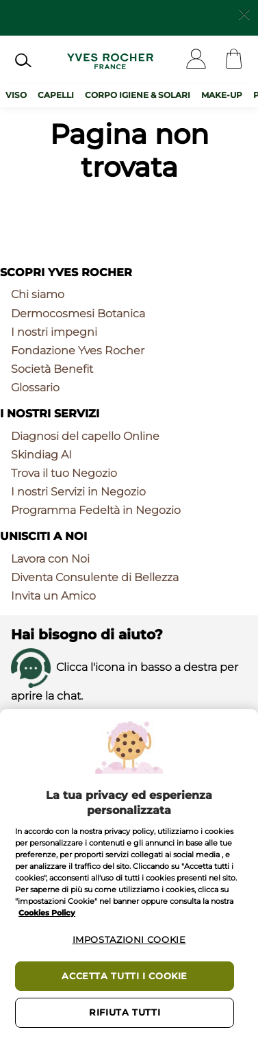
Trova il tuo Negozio (64, 473)
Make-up (221, 95)
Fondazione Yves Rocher (77, 350)
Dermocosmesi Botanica (78, 313)
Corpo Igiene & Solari (137, 95)
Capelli (56, 95)
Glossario (35, 387)
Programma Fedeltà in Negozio (96, 510)
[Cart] (234, 60)
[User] (196, 60)
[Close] (244, 13)
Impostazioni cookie (129, 940)
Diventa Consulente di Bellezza (95, 577)
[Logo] (110, 60)
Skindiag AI (41, 454)
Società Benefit (52, 369)
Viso (16, 95)
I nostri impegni (54, 332)
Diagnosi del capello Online (85, 436)
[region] (129, 877)
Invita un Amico (53, 595)
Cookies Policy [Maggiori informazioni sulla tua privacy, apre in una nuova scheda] (46, 913)
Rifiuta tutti (124, 1012)
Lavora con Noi (50, 558)
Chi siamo (37, 294)
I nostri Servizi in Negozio (78, 491)
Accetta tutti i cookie (125, 976)
